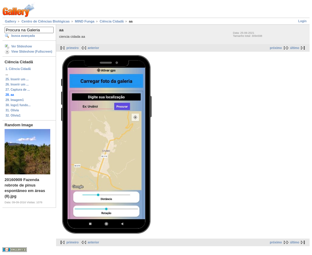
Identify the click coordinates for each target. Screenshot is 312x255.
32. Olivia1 (12, 115)
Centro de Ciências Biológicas (45, 21)
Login (302, 21)
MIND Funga (84, 21)
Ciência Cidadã (112, 21)
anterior (93, 48)
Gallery (10, 21)
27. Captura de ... (17, 89)
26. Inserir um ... (17, 84)
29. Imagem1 (14, 100)
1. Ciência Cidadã (18, 69)
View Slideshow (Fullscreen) (31, 51)
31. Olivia (12, 110)
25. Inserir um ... (17, 79)
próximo (276, 48)
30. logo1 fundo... (17, 105)
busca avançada (23, 35)
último (294, 48)
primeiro (72, 48)
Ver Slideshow (21, 46)
